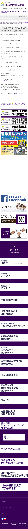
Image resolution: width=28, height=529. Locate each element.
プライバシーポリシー (8, 507)
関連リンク (6, 501)
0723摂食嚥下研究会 (18, 93)
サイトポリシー (7, 513)
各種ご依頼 (14, 11)
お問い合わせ (6, 11)
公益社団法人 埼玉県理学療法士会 (15, 523)
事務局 (15, 103)
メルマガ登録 (23, 11)
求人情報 (5, 12)
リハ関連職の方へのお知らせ (12, 104)
